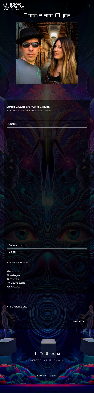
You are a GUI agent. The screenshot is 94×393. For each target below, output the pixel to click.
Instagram (21, 275)
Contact (41, 377)
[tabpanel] (47, 184)
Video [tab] (12, 251)
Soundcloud (23, 282)
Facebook (21, 271)
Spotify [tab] (12, 124)
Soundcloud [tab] (15, 245)
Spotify (20, 279)
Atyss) (40, 106)
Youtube (21, 286)
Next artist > (80, 321)
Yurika (29, 106)
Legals (52, 377)
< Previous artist (17, 306)
